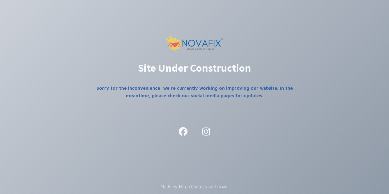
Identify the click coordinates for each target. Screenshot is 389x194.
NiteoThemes (193, 186)
